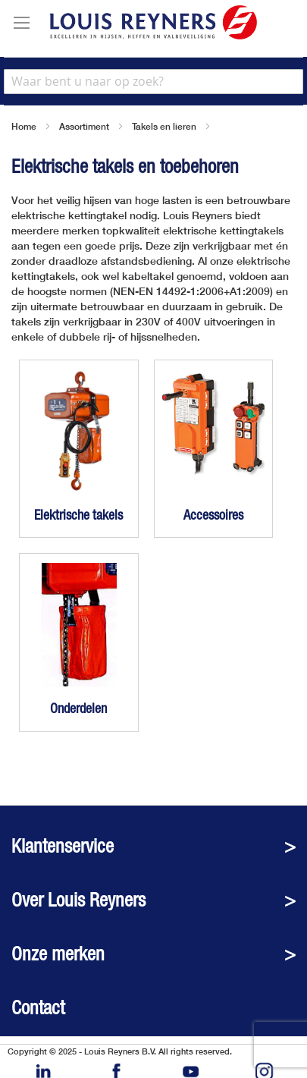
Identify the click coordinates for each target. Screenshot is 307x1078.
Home (23, 126)
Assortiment (84, 126)
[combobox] (153, 81)
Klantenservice (62, 846)
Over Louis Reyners (78, 900)
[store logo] (153, 22)
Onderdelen (78, 708)
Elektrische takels (78, 515)
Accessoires (213, 515)
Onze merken (58, 954)
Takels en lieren (164, 126)
